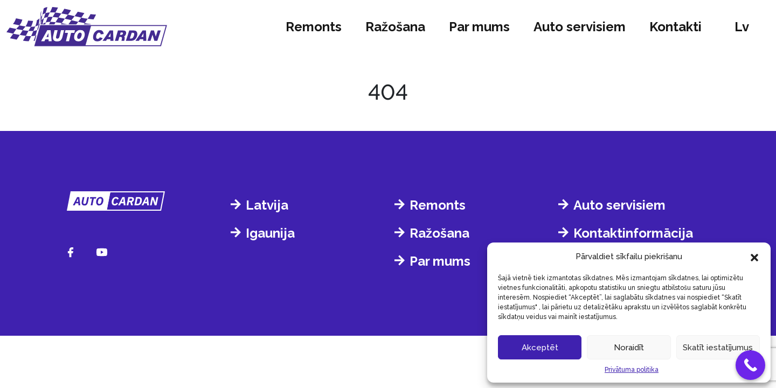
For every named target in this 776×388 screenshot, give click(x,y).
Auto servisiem (580, 26)
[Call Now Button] (750, 365)
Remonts (314, 26)
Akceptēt (540, 347)
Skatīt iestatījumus (718, 347)
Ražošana (395, 26)
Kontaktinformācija (633, 233)
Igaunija (270, 233)
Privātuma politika (632, 369)
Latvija (267, 205)
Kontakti (675, 26)
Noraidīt (629, 347)
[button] (754, 256)
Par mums (479, 26)
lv (742, 26)
